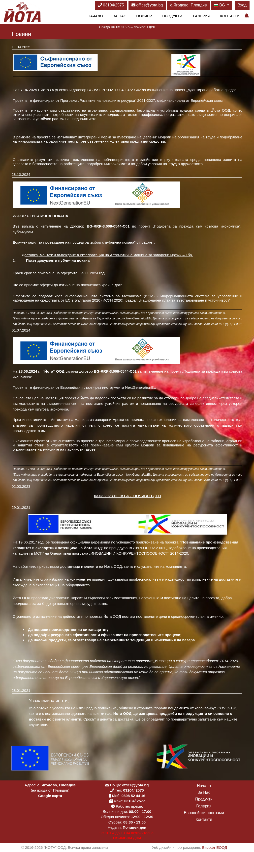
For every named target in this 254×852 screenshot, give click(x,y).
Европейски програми (204, 813)
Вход (242, 5)
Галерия (201, 16)
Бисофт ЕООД (214, 847)
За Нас (120, 16)
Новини (144, 16)
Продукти (172, 16)
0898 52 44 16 (133, 796)
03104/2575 (111, 5)
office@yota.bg (147, 5)
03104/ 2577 (134, 801)
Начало (95, 16)
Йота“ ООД (54, 371)
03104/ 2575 (133, 790)
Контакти (229, 16)
